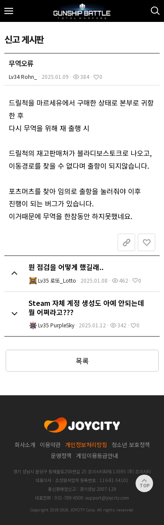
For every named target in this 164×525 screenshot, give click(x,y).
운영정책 (61, 455)
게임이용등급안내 (97, 455)
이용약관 (50, 444)
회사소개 (24, 444)
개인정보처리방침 (86, 444)
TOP (145, 483)
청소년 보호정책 (131, 444)
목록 (82, 360)
